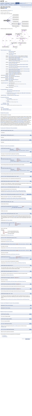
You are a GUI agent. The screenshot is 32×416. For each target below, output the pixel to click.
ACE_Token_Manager (6, 108)
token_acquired (11, 79)
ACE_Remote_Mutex (23, 191)
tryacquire (10, 62)
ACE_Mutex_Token (3, 122)
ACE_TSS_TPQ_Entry (4, 104)
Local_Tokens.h (4, 335)
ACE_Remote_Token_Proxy (22, 155)
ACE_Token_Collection (14, 155)
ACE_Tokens (4, 95)
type (9, 87)
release (10, 64)
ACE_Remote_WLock (4, 191)
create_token (9, 95)
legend (16, 27)
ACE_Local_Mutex (14, 120)
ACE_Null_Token (8, 155)
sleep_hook (15, 62)
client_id (10, 75)
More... (12, 10)
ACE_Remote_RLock (10, 191)
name (9, 77)
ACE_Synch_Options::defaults (24, 64)
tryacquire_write (11, 74)
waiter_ (8, 104)
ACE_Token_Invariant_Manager (8, 305)
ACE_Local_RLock (19, 120)
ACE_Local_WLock (24, 120)
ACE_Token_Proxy (11, 51)
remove (10, 66)
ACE (8, 10)
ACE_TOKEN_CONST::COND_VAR (16, 207)
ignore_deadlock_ (9, 98)
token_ (8, 103)
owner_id (10, 80)
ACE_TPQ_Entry (15, 79)
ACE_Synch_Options (14, 64)
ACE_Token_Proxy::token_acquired (19, 122)
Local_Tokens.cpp (4, 336)
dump (9, 85)
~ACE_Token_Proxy (11, 53)
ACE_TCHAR (6, 75)
